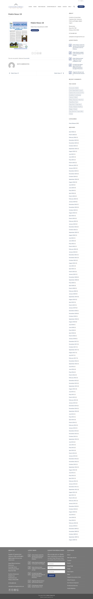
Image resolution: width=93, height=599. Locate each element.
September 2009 (73, 537)
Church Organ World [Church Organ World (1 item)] (73, 90)
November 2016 (73, 361)
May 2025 (71, 159)
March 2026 (72, 134)
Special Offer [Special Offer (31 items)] (80, 111)
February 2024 (72, 198)
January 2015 (72, 403)
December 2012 (73, 458)
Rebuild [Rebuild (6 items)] (75, 106)
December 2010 (73, 506)
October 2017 (72, 347)
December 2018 (73, 310)
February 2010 (72, 523)
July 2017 (71, 355)
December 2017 (73, 341)
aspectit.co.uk (50, 597)
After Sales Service (71, 557)
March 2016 (72, 375)
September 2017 (73, 349)
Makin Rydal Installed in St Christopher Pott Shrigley (78, 54)
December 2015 (73, 380)
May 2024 (71, 190)
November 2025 (73, 143)
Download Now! (35, 30)
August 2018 (72, 321)
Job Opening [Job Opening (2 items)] (78, 95)
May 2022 (71, 243)
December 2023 (73, 204)
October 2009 (72, 534)
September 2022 (73, 232)
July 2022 (71, 238)
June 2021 (71, 266)
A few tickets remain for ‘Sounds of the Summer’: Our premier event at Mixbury (79, 47)
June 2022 (71, 240)
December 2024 (73, 171)
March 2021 (72, 271)
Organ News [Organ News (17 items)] (78, 104)
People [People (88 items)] (70, 106)
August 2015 (72, 389)
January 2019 (72, 307)
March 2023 (72, 218)
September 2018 (73, 319)
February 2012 (72, 481)
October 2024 (72, 176)
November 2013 (73, 433)
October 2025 (72, 145)
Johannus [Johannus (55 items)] (71, 97)
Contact (69, 560)
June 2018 (71, 327)
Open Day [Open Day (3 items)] (81, 99)
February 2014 (72, 425)
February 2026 (72, 137)
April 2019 (71, 302)
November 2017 (73, 344)
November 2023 (73, 207)
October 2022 (72, 229)
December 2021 (73, 254)
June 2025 (71, 157)
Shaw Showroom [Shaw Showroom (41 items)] (72, 111)
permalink (27, 58)
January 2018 (72, 338)
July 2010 (71, 514)
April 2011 (71, 495)
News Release (72, 123)
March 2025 (72, 162)
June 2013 (71, 444)
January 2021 (72, 274)
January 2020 (72, 293)
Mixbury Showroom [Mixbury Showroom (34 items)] (73, 99)
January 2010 (72, 525)
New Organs (41, 6)
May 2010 (71, 520)
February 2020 (72, 291)
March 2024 (72, 196)
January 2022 (72, 252)
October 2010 (72, 509)
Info (70, 6)
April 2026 (71, 131)
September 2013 (73, 439)
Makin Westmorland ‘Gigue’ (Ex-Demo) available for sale (78, 60)
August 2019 (72, 299)
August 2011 (72, 492)
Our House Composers (73, 582)
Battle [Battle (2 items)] (77, 87)
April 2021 (71, 268)
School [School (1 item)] (75, 109)
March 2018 (72, 335)
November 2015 (73, 383)
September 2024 (73, 179)
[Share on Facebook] (32, 53)
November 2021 (73, 257)
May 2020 (71, 282)
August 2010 (72, 511)
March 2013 (72, 453)
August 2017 (72, 352)
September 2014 (73, 411)
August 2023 (72, 212)
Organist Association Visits (74, 577)
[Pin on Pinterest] (40, 53)
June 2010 (71, 517)
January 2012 (72, 484)
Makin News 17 (59, 73)
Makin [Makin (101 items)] (76, 97)
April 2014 (71, 419)
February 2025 (72, 165)
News (35, 6)
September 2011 (73, 489)
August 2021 (72, 263)
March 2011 (72, 498)
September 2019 (73, 296)
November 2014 (73, 408)
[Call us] (82, 0)
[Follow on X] (80, 0)
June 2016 (71, 369)
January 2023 (72, 224)
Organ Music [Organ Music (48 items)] (72, 104)
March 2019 (72, 305)
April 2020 (71, 285)
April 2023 (71, 215)
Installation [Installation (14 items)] (71, 95)
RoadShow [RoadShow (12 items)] (80, 106)
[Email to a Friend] (38, 53)
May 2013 (71, 447)
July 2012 (71, 472)
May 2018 (71, 330)
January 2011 (72, 503)
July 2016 (71, 366)
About (68, 554)
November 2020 (73, 277)
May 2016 (71, 372)
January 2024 (72, 201)
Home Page (70, 566)
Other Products (51, 6)
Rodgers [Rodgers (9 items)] (71, 109)
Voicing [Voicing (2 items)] (70, 113)
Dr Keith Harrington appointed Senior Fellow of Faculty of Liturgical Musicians (78, 66)
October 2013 (72, 436)
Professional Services (72, 585)
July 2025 (71, 154)
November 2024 (73, 173)
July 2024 (71, 184)
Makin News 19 (13, 73)
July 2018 (71, 324)
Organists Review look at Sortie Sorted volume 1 (78, 73)
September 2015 (73, 386)
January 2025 (72, 168)
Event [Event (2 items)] (78, 92)
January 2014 (72, 428)
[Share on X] (35, 53)
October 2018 (72, 316)
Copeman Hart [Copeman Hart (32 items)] (72, 92)
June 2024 (71, 187)
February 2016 (72, 377)
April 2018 (71, 333)
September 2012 (73, 467)
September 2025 (73, 148)
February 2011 (72, 500)
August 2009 (72, 539)
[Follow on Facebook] (78, 0)
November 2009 (73, 531)
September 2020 (73, 279)
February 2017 (72, 358)
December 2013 (73, 430)
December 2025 (73, 140)
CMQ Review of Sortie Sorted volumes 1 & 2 (37, 586)
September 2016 (73, 363)
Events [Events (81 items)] (82, 92)
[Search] (74, 6)
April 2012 (71, 478)
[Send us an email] (81, 0)
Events (65, 6)
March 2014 (72, 422)
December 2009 (73, 528)
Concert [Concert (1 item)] (81, 90)
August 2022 (72, 235)
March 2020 (72, 288)
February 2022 (72, 249)
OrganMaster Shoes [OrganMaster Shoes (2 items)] (73, 102)
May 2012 (71, 475)
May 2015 (71, 394)
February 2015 (72, 400)
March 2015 (72, 397)
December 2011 (73, 486)
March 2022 (72, 246)
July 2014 (71, 414)
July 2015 (71, 391)
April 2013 (71, 450)
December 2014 (73, 405)
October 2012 (72, 464)
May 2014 (71, 416)
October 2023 (72, 210)
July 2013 (71, 442)
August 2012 (72, 470)
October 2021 (72, 260)
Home (30, 6)
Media (59, 6)
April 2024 (71, 193)
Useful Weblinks (71, 588)
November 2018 (73, 313)
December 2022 (73, 226)
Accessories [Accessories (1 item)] (71, 87)
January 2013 (72, 456)
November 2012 (73, 461)
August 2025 (72, 151)
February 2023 (72, 221)
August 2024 (72, 182)
